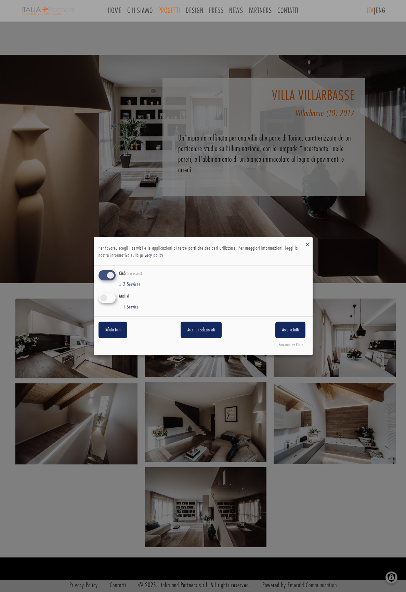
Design (195, 13)
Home (115, 13)
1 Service (129, 307)
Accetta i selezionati (201, 330)
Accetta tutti (290, 330)
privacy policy (151, 255)
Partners (260, 13)
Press (216, 13)
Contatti (288, 13)
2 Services (130, 284)
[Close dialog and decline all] (307, 241)
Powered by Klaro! (292, 345)
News (236, 13)
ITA (370, 13)
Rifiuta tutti (112, 330)
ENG (380, 13)
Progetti (169, 13)
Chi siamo (140, 13)
